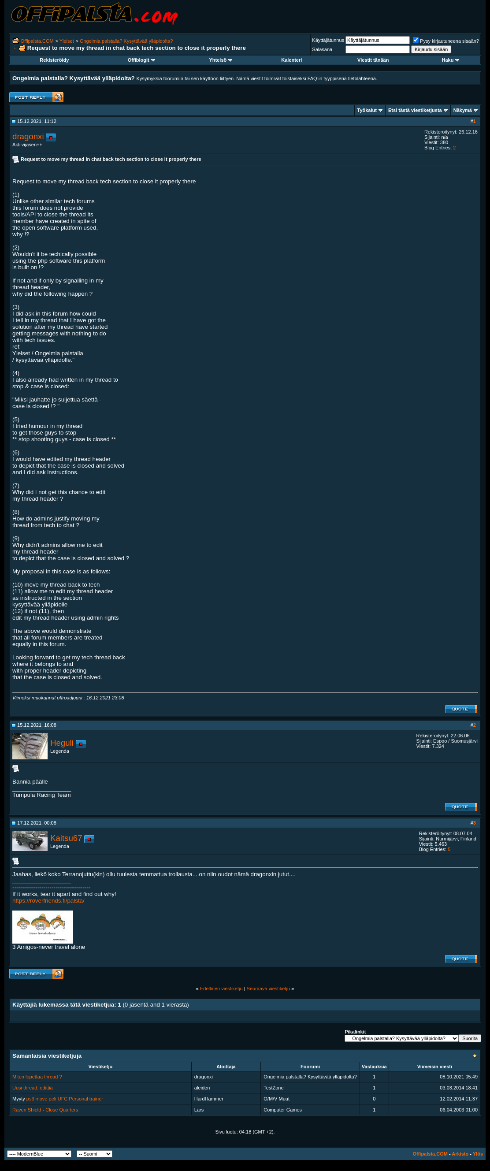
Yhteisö (221, 60)
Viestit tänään (373, 60)
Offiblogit (141, 60)
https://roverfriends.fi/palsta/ (48, 900)
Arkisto (460, 1153)
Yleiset (66, 41)
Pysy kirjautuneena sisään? (446, 41)
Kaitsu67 (66, 838)
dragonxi (28, 136)
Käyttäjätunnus (328, 40)
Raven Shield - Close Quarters (45, 1109)
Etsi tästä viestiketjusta (415, 110)
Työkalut (367, 110)
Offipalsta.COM (37, 41)
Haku (451, 60)
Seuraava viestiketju (268, 988)
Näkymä (462, 110)
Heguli (62, 742)
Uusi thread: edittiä (32, 1087)
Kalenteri (291, 60)
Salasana (322, 49)
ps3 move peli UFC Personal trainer (64, 1098)
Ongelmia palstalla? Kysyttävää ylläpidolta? (126, 41)
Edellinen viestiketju (221, 988)
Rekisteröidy (54, 60)
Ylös (478, 1153)
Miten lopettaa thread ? (37, 1076)
